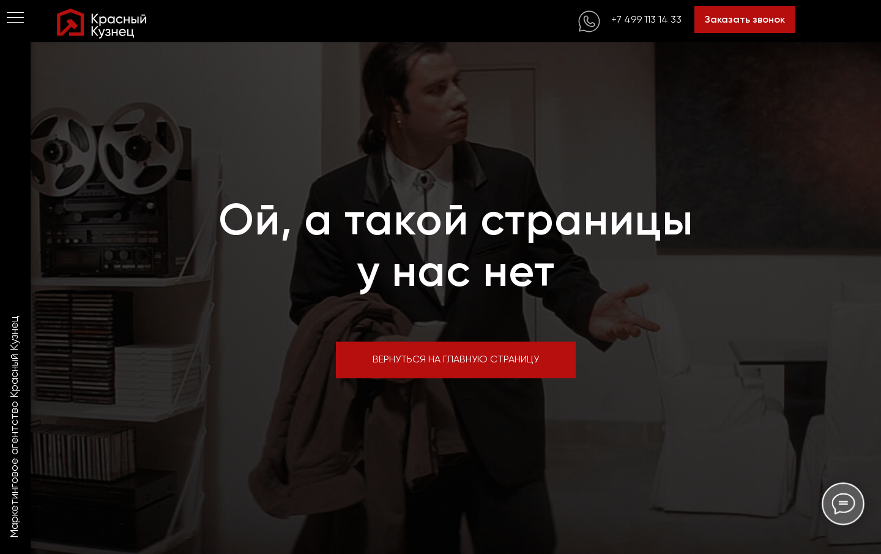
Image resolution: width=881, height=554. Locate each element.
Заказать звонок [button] (745, 20)
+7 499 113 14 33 (646, 20)
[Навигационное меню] (15, 18)
